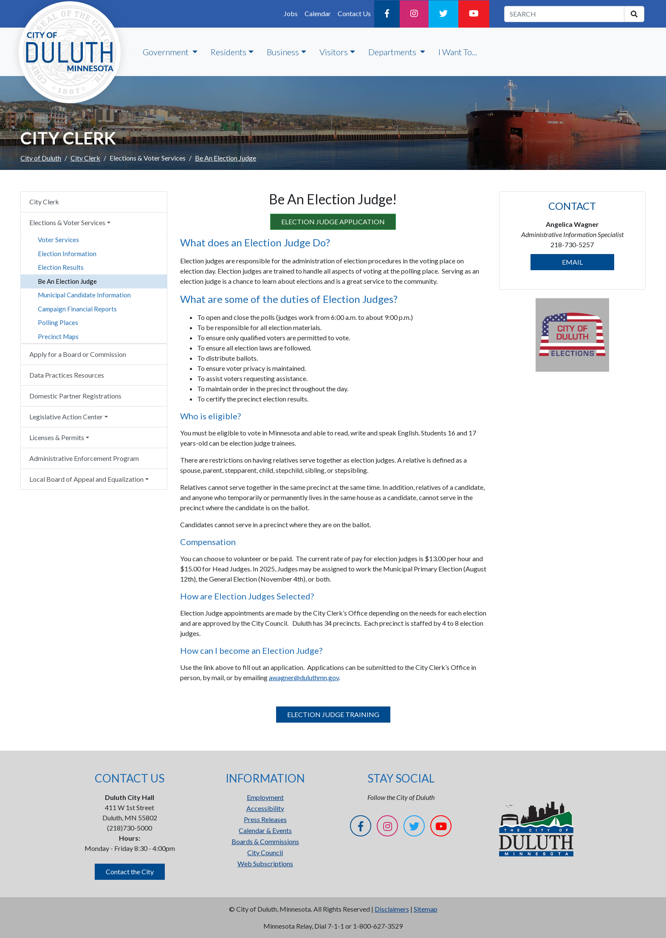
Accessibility (265, 808)
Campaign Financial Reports (77, 309)
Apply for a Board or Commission (77, 354)
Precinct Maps (58, 336)
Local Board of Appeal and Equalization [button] (86, 479)
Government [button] (166, 52)
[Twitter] (443, 14)
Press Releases (265, 819)
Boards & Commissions (265, 841)
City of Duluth (40, 158)
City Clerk (85, 158)
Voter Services (58, 239)
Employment (265, 797)
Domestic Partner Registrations (75, 396)
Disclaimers (392, 909)
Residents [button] (228, 52)
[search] (634, 14)
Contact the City (130, 871)
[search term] (564, 14)
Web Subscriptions (265, 863)
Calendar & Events (265, 830)
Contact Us (354, 13)
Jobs (291, 13)
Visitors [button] (333, 52)
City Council (265, 852)
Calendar (318, 13)
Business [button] (283, 52)
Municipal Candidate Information (84, 295)
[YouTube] (473, 14)
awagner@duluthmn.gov (304, 677)
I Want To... (457, 52)
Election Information (67, 253)
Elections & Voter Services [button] (67, 222)
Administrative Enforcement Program (84, 458)
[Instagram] (414, 14)
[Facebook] (387, 14)
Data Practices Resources (66, 375)
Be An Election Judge (67, 281)
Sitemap (425, 909)
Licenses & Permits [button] (56, 437)
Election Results (61, 267)
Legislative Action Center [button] (66, 416)
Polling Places (58, 322)
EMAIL (572, 262)
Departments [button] (393, 52)
